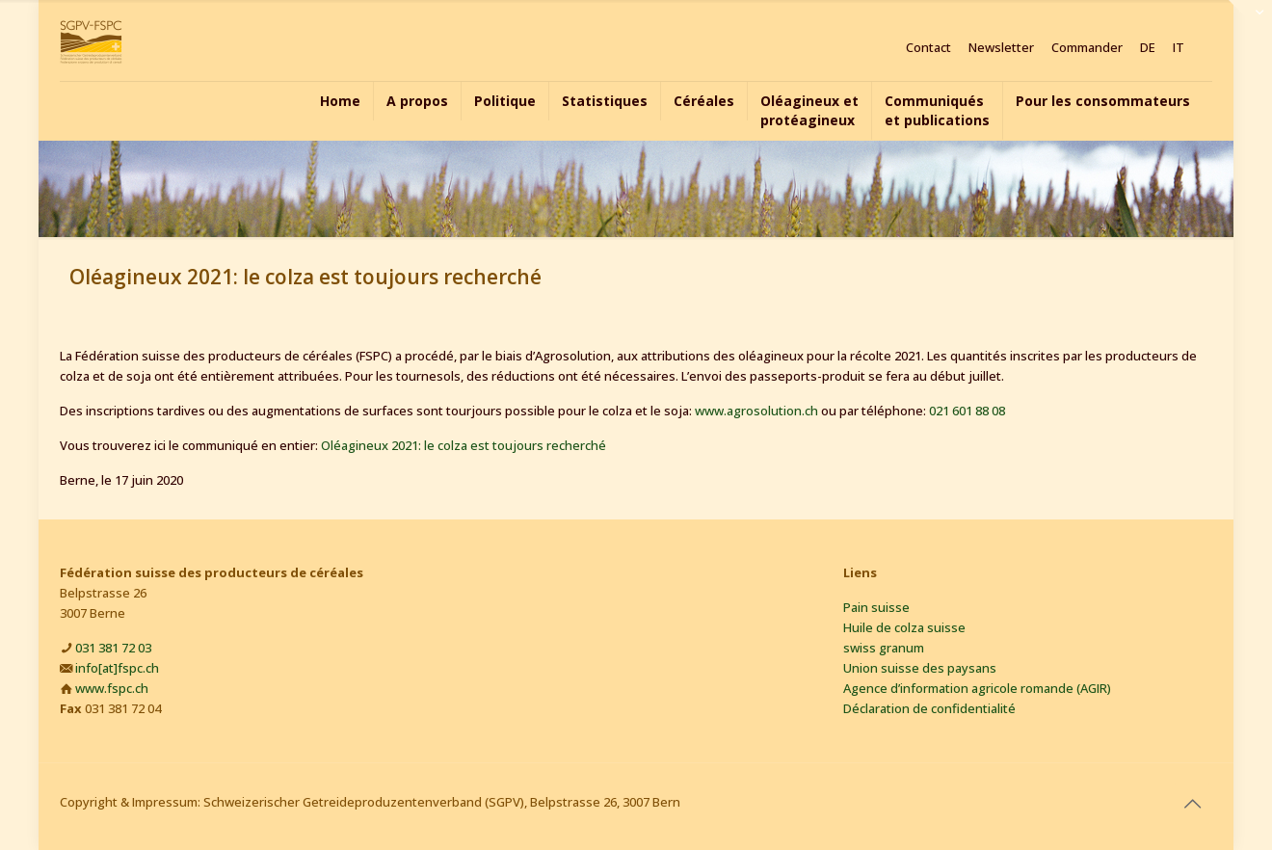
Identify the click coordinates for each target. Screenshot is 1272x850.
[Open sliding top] (1250, 21)
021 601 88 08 (967, 410)
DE (1147, 47)
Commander (1087, 47)
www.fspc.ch (111, 688)
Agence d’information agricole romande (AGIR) (977, 688)
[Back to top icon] (1192, 804)
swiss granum (883, 647)
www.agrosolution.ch (756, 410)
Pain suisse (876, 607)
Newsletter (1001, 47)
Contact (928, 47)
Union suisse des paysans (919, 668)
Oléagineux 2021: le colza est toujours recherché (463, 445)
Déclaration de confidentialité (929, 708)
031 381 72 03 (113, 647)
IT (1178, 47)
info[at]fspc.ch (117, 668)
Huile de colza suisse (904, 627)
